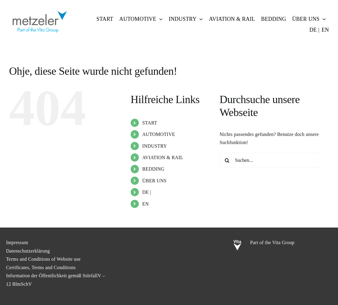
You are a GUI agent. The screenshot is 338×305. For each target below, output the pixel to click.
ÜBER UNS (154, 180)
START (149, 122)
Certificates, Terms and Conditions (41, 267)
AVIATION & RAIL (162, 157)
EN (145, 203)
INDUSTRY (154, 146)
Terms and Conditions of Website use (43, 259)
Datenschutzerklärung (28, 250)
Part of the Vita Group (272, 242)
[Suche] (227, 160)
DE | (146, 192)
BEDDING (153, 168)
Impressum (17, 242)
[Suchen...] (270, 160)
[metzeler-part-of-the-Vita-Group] (39, 9)
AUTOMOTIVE (158, 134)
